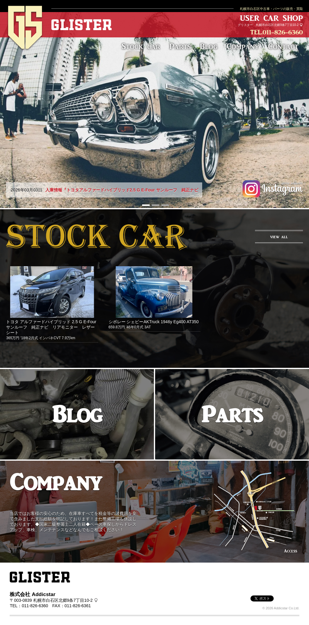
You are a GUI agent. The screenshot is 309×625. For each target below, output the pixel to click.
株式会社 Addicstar (32, 594)
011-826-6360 (283, 32)
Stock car (141, 46)
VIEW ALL (279, 237)
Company (243, 46)
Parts (180, 46)
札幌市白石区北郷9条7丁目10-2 (277, 25)
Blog (209, 46)
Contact (283, 46)
